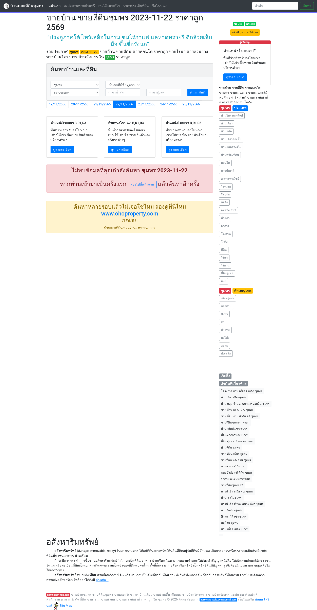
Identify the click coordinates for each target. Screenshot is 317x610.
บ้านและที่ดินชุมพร (23, 6)
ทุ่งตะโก (226, 353)
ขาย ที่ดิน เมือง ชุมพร (234, 453)
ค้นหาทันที (197, 92)
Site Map (65, 606)
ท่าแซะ (225, 329)
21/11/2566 (102, 104)
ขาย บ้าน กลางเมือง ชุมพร (237, 410)
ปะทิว (224, 314)
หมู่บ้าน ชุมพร (229, 522)
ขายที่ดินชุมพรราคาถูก (235, 422)
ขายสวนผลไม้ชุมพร (233, 466)
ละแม (224, 345)
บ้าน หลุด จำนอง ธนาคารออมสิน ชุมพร (245, 403)
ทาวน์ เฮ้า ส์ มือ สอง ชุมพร (237, 491)
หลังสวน (226, 306)
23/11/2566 (146, 104)
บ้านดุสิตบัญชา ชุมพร (234, 428)
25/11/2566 (191, 104)
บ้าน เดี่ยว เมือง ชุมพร (234, 529)
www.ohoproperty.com (129, 213)
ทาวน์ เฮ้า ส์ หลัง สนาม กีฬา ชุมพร (242, 504)
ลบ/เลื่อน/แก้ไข (109, 6)
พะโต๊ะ (225, 337)
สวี (222, 322)
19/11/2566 (57, 104)
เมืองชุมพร (227, 298)
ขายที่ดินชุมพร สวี (232, 485)
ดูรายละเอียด (62, 149)
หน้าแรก (55, 5)
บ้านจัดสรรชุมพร (231, 510)
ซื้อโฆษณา (159, 6)
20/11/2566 (79, 104)
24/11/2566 (169, 104)
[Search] (275, 6)
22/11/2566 (124, 104)
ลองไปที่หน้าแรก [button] (142, 184)
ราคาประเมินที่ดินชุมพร (235, 479)
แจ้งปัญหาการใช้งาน (245, 32)
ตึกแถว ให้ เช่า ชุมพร (234, 516)
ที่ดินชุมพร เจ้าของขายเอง (237, 441)
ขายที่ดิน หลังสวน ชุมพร (236, 460)
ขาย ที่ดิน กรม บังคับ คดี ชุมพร (239, 416)
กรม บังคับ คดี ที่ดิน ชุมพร (236, 472)
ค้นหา (307, 6)
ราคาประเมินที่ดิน (136, 6)
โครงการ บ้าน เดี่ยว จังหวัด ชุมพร (241, 391)
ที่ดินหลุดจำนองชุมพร (234, 435)
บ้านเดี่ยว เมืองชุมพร (233, 397)
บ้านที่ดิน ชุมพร (230, 447)
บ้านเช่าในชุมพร (231, 497)
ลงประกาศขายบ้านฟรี (79, 6)
